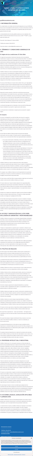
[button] (31, 438)
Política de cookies (10, 454)
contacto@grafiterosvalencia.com (17, 431)
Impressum (23, 454)
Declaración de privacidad (17, 454)
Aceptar (16, 446)
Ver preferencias (17, 452)
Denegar (16, 449)
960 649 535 (8, 430)
